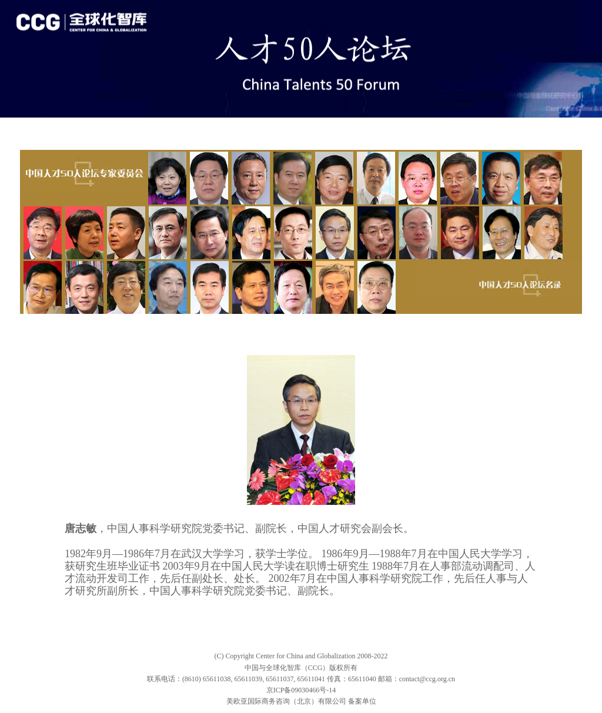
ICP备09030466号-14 (304, 690)
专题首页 (41, 127)
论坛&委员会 (161, 127)
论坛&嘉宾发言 (98, 127)
